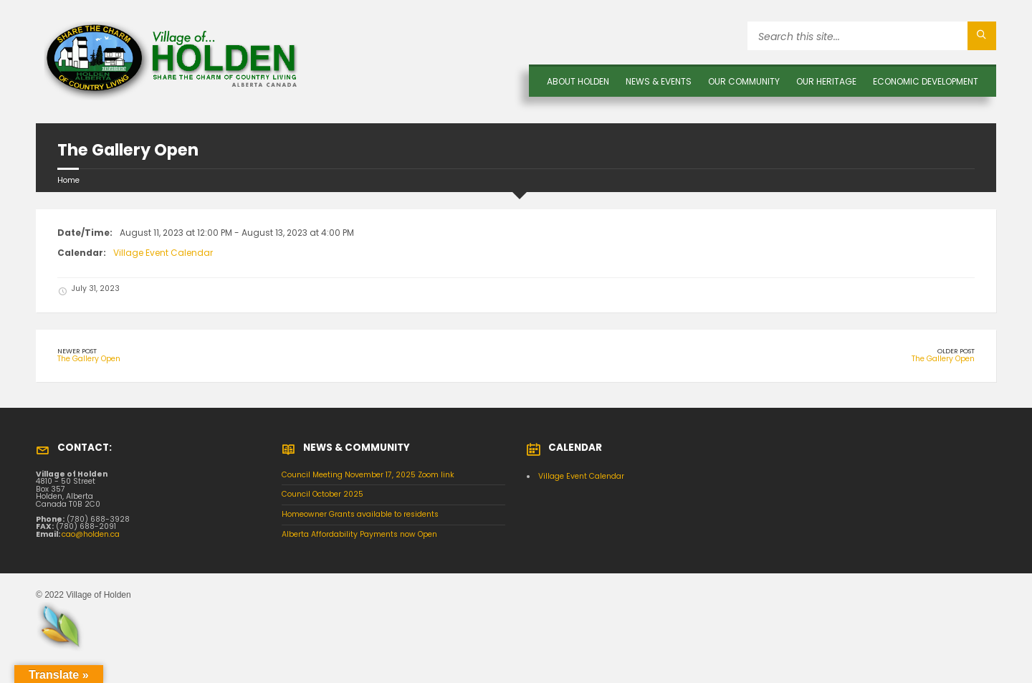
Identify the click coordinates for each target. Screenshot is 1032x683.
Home (68, 180)
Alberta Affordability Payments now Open (359, 534)
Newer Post (77, 350)
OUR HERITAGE (826, 81)
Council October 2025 (322, 494)
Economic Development (925, 81)
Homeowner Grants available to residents (360, 514)
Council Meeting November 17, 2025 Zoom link (368, 474)
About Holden (578, 81)
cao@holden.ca (91, 534)
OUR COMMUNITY (744, 81)
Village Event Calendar (163, 253)
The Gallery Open (88, 358)
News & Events (659, 81)
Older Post (956, 350)
